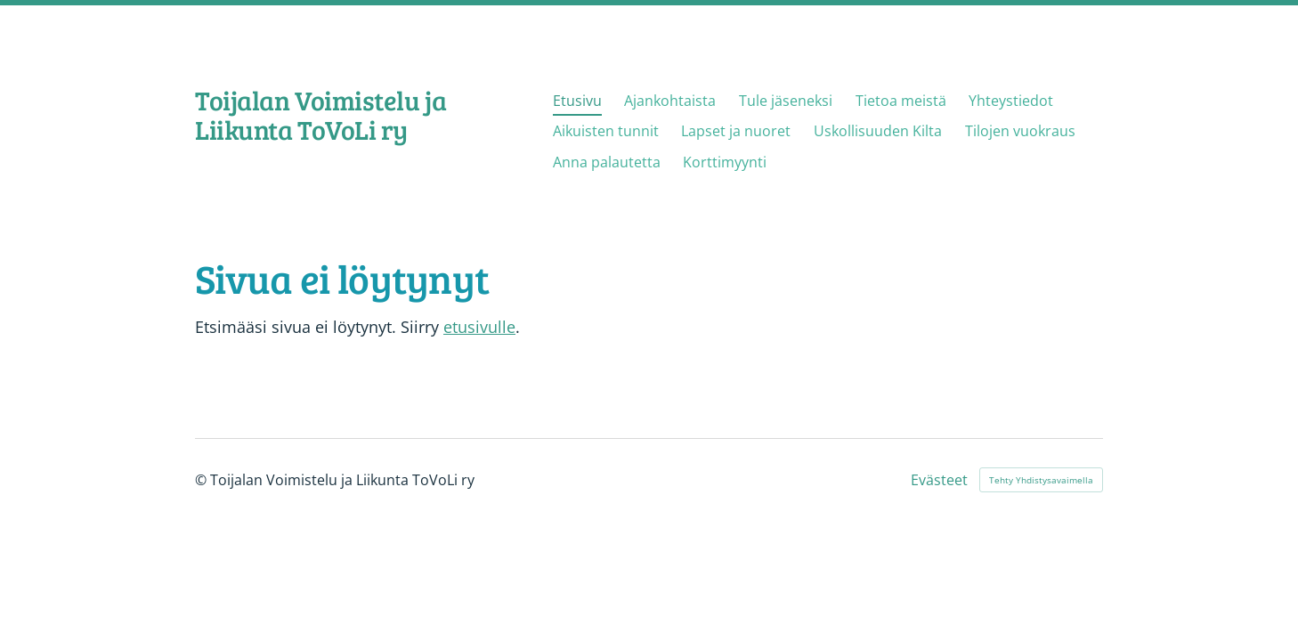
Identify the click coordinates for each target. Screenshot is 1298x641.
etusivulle (479, 326)
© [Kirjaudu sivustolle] (202, 480)
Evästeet (939, 480)
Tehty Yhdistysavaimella (1041, 480)
